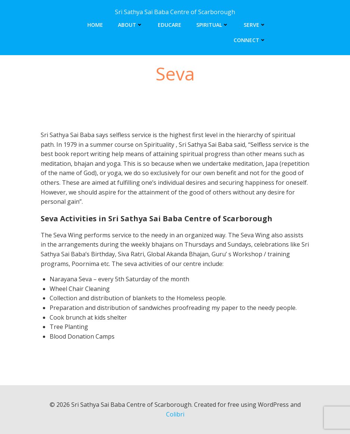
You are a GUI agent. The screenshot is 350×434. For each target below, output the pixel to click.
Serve (255, 24)
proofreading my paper (205, 308)
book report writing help (89, 154)
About (130, 24)
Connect (250, 40)
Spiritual (212, 24)
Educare (169, 24)
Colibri (175, 414)
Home (95, 24)
